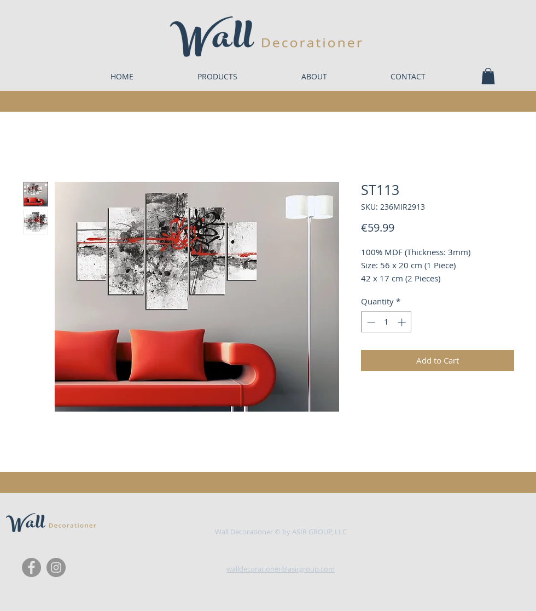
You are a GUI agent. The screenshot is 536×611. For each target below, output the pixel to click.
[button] (488, 76)
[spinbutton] (386, 322)
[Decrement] (370, 322)
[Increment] (402, 322)
